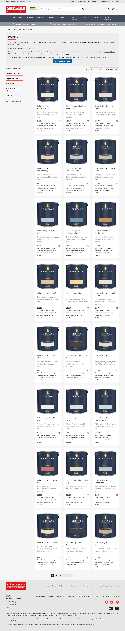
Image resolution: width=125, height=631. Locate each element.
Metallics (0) (10, 84)
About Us (92, 1)
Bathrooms (29, 18)
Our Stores (81, 1)
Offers (96, 18)
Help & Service (104, 1)
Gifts (84, 18)
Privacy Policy (11, 602)
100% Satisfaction (92, 24)
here (67, 54)
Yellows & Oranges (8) (13, 101)
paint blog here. (109, 52)
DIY (62, 18)
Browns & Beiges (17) (13, 68)
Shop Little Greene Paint (62, 61)
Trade (71, 1)
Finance (9, 607)
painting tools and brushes (91, 42)
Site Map (9, 596)
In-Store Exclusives (107, 19)
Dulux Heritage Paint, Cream (47, 542)
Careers (116, 596)
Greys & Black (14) (12, 79)
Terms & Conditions (13, 599)
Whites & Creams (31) (13, 96)
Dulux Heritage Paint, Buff (46, 293)
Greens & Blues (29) (12, 74)
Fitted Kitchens (17, 18)
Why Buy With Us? (57, 24)
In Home (51, 18)
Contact (115, 1)
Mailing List (105, 596)
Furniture (40, 18)
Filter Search (111, 69)
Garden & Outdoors (74, 19)
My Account (40, 596)
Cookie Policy (11, 604)
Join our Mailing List (25, 1)
